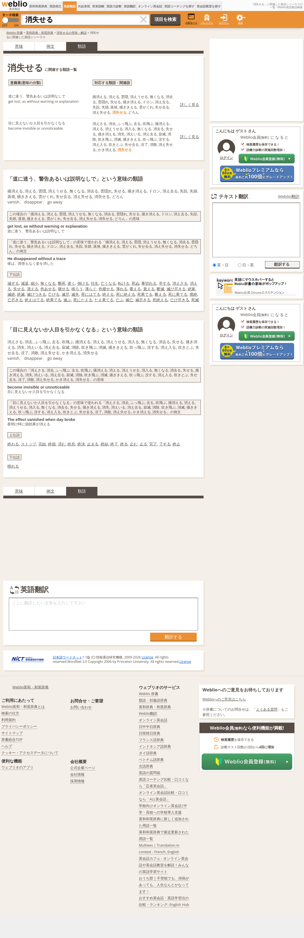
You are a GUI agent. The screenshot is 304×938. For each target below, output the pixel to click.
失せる (19, 288)
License (147, 657)
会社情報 (77, 774)
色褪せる (106, 288)
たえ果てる (104, 299)
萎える (135, 288)
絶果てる (53, 299)
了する (165, 443)
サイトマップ (12, 732)
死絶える (160, 299)
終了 (114, 443)
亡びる (54, 294)
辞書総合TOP (11, 739)
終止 (176, 443)
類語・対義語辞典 (153, 700)
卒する (164, 283)
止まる (92, 443)
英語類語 (70, 6)
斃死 (62, 283)
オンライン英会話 (150, 6)
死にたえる (82, 299)
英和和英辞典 (38, 6)
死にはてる (90, 294)
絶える (108, 294)
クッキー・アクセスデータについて (29, 752)
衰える (149, 288)
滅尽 (65, 294)
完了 (153, 443)
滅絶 (11, 294)
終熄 (52, 443)
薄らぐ (91, 288)
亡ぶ (119, 299)
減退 (25, 283)
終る (124, 443)
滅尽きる (143, 299)
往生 (94, 283)
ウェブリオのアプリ (17, 767)
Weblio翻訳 (289, 196)
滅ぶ (67, 299)
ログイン (224, 22)
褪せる (63, 288)
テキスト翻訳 (233, 196)
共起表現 (84, 6)
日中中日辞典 (149, 726)
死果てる (145, 294)
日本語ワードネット (67, 657)
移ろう (77, 288)
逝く (71, 283)
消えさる (180, 283)
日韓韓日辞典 (149, 733)
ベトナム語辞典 (151, 759)
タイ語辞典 (148, 752)
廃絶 (193, 294)
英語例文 (55, 6)
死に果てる (177, 294)
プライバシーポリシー (19, 726)
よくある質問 (266, 709)
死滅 (195, 299)
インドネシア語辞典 (155, 746)
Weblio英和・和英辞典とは (23, 706)
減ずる (13, 283)
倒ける (83, 283)
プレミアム (207, 22)
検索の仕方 (10, 713)
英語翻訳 (130, 6)
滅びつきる (36, 294)
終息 (71, 443)
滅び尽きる (176, 288)
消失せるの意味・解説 (72, 32)
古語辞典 (146, 766)
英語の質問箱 (149, 772)
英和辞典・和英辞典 (39, 32)
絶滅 (21, 294)
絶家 (191, 288)
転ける (124, 283)
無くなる (48, 283)
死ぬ (135, 283)
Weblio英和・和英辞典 (30, 687)
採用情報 (77, 780)
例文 (50, 46)
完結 (42, 443)
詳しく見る (189, 104)
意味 (19, 46)
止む (133, 443)
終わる (13, 443)
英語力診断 (114, 6)
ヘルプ (6, 746)
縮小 (34, 283)
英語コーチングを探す (179, 6)
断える (160, 294)
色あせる (48, 288)
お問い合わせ (81, 707)
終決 (81, 443)
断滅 (160, 288)
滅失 (75, 294)
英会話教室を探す (209, 6)
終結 (104, 443)
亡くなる (108, 283)
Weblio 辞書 (14, 32)
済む (62, 443)
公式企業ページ (82, 767)
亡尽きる (15, 299)
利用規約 (8, 719)
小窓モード (191, 18)
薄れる (122, 288)
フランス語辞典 (151, 739)
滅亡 (129, 299)
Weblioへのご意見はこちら (224, 699)
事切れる (149, 283)
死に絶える (125, 294)
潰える (32, 288)
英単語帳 (98, 6)
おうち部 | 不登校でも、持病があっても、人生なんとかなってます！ (164, 885)
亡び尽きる (179, 299)
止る (143, 443)
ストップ (28, 443)
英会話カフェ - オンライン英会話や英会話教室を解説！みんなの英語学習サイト (164, 865)
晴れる (13, 466)
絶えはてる (34, 299)
